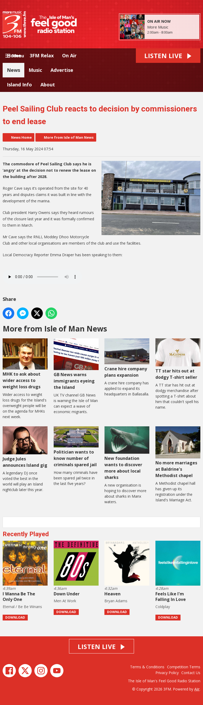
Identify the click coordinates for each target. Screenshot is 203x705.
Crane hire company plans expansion (126, 358)
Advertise (61, 70)
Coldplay (162, 606)
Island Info (19, 84)
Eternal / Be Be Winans (22, 606)
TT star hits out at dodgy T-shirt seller (177, 359)
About (47, 84)
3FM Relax (42, 55)
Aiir (197, 689)
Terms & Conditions (147, 666)
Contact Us (190, 672)
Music (35, 70)
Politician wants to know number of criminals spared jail (76, 447)
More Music (157, 27)
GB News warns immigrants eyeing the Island (76, 364)
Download (15, 617)
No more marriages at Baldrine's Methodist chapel (177, 452)
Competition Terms (183, 666)
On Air (69, 55)
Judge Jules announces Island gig (25, 447)
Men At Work (65, 600)
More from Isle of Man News (69, 137)
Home (14, 55)
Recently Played (26, 534)
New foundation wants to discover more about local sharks (126, 453)
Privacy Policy (167, 672)
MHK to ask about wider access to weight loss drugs (25, 363)
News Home (21, 137)
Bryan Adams (115, 600)
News (13, 70)
